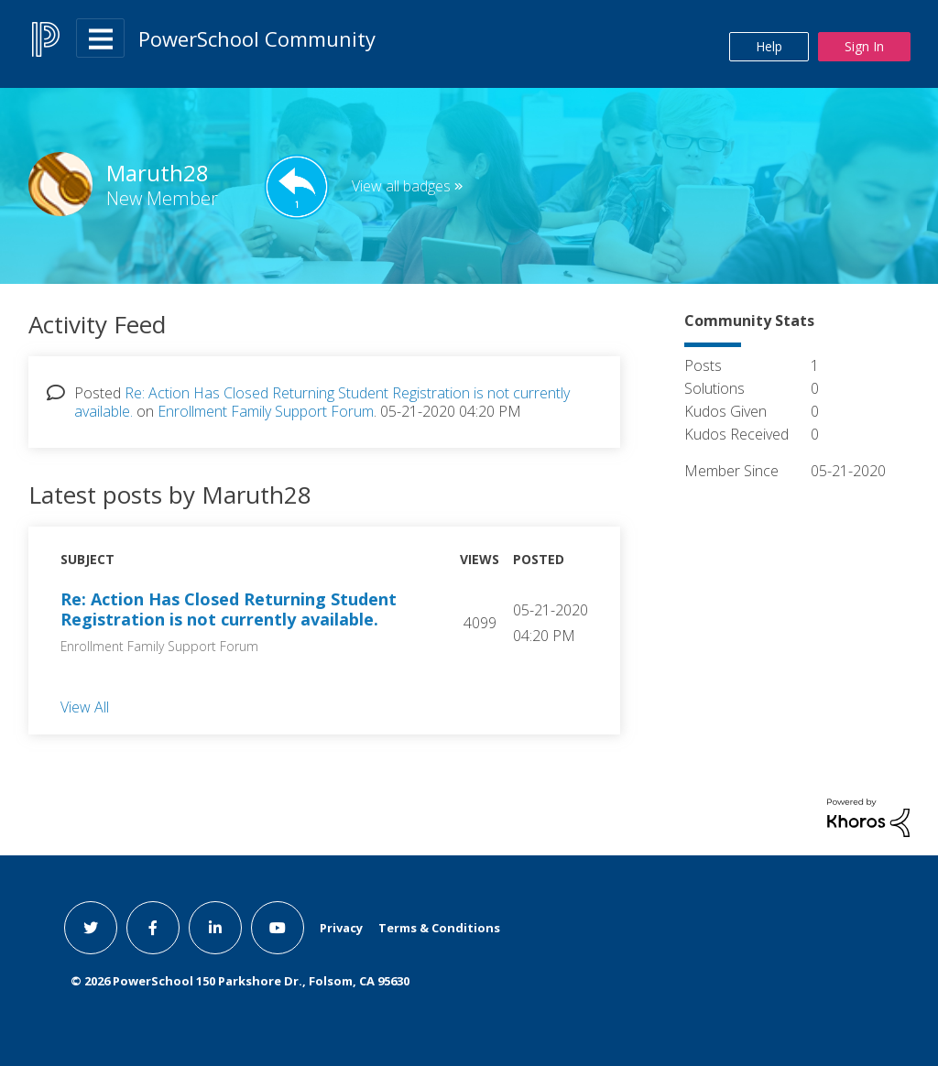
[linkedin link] (215, 927)
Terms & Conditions (439, 927)
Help (769, 46)
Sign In (864, 46)
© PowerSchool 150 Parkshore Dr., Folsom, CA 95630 (240, 981)
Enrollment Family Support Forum (266, 411)
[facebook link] (153, 927)
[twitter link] (90, 927)
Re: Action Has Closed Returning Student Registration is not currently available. (228, 609)
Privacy (341, 927)
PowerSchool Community (257, 38)
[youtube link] (277, 927)
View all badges (401, 186)
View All (84, 707)
